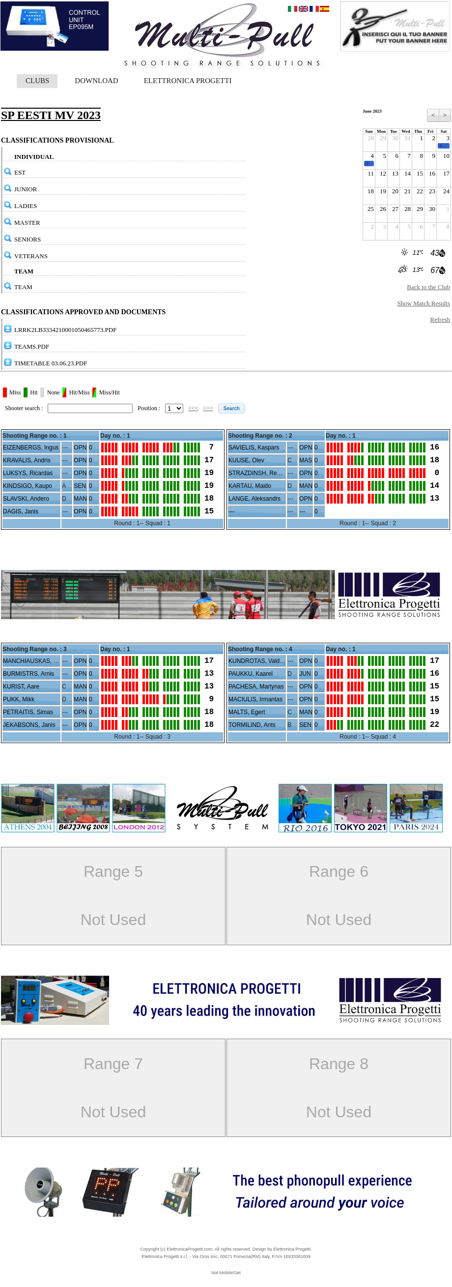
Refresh (440, 319)
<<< (193, 408)
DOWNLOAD (96, 81)
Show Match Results (423, 303)
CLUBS (37, 81)
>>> (208, 408)
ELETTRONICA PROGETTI (188, 81)
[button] (231, 408)
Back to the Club (428, 287)
